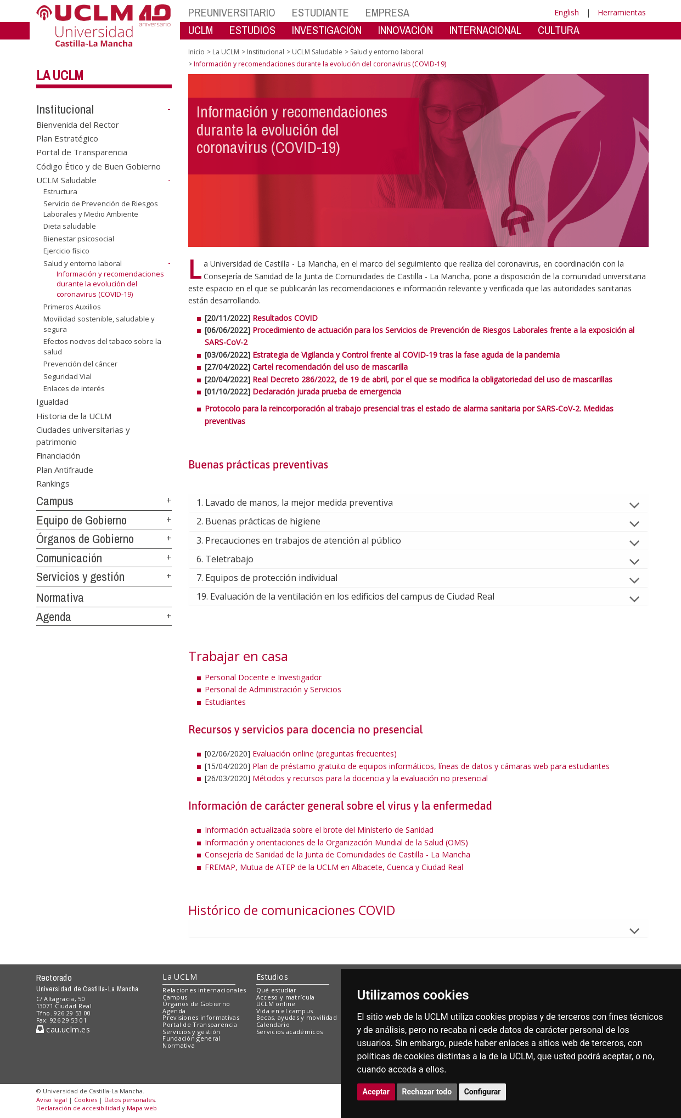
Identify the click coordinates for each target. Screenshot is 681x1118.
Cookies (85, 1100)
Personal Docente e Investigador (263, 677)
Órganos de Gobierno (85, 538)
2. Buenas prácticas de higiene (267, 521)
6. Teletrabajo (233, 559)
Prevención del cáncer (80, 364)
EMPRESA (387, 12)
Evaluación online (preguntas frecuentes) (324, 753)
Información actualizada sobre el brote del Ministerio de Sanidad (320, 830)
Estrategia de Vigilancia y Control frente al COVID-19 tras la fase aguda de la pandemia (406, 354)
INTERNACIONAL (485, 29)
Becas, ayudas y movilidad (296, 1017)
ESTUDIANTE (320, 12)
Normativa (60, 597)
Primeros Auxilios (72, 306)
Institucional (65, 109)
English (566, 12)
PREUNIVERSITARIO (231, 12)
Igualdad (52, 401)
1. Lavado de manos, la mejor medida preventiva (303, 502)
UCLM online (276, 1004)
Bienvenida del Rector (77, 123)
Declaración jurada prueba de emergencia (326, 391)
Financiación (58, 455)
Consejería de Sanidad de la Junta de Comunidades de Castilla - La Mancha (337, 854)
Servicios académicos (289, 1031)
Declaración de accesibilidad (78, 1108)
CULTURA (558, 29)
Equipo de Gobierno (81, 520)
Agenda (53, 616)
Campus (55, 501)
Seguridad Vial (67, 376)
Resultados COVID (285, 318)
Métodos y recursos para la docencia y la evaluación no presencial (370, 778)
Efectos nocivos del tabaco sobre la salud (102, 346)
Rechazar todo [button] (427, 1091)
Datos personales (129, 1100)
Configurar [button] (482, 1091)
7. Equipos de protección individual (275, 578)
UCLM (200, 29)
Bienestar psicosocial (78, 239)
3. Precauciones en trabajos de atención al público (307, 540)
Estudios (272, 977)
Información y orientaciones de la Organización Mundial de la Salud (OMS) (336, 842)
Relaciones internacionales (204, 990)
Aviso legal (51, 1100)
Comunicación (69, 558)
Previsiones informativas (200, 1017)
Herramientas (622, 12)
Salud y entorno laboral (82, 263)
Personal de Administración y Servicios (273, 689)
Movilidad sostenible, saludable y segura (99, 324)
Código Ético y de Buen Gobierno (98, 165)
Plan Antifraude (64, 469)
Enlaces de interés (74, 388)
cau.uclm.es (63, 1029)
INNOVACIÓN (405, 29)
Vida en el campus (284, 1011)
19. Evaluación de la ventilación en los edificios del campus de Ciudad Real (354, 596)
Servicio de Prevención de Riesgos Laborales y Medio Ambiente (100, 209)
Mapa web (142, 1108)
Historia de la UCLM (73, 415)
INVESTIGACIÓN (327, 29)
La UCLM (59, 75)
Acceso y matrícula (285, 997)
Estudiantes (225, 702)
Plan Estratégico (67, 138)
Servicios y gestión (80, 576)
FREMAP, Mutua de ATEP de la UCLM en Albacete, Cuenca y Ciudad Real (334, 867)
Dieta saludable (69, 226)
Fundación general (191, 1038)
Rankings (53, 482)
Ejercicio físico (66, 251)
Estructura (60, 191)
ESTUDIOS (252, 29)
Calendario (273, 1024)
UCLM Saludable (66, 179)
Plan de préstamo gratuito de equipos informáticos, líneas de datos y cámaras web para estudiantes (431, 766)
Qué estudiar (276, 990)
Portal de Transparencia (81, 151)
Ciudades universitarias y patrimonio (83, 435)
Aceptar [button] (376, 1091)
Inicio (196, 52)
